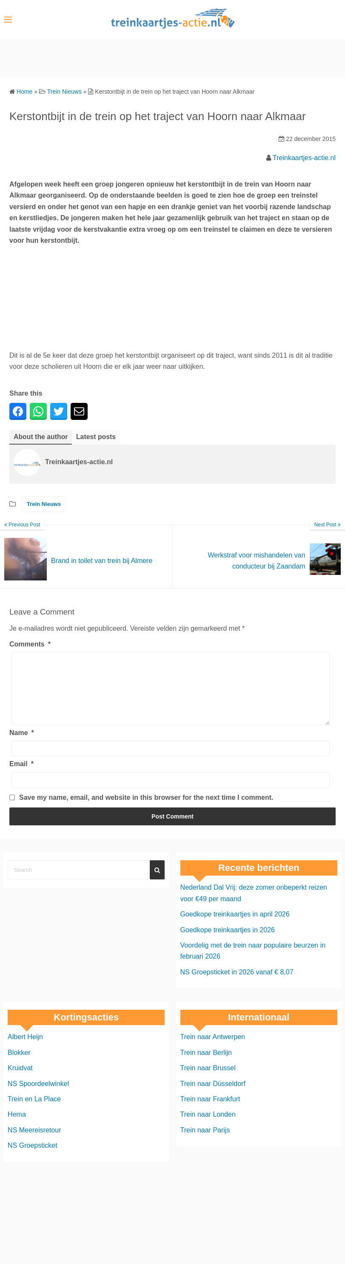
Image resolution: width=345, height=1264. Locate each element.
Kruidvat (20, 1080)
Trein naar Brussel (208, 1080)
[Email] (170, 793)
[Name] (170, 762)
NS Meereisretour (34, 1142)
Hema (17, 1127)
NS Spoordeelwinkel (38, 1096)
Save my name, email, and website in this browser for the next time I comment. (146, 810)
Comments (30, 644)
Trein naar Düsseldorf (212, 1096)
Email (21, 777)
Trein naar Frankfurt (210, 1111)
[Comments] (170, 695)
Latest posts (97, 436)
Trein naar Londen (208, 1127)
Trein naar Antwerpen (212, 1050)
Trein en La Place (34, 1111)
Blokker (19, 1065)
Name (21, 745)
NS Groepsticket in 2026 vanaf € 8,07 (237, 984)
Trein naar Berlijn (206, 1065)
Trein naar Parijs (205, 1142)
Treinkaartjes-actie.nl (304, 157)
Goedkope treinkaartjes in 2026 (227, 942)
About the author (41, 436)
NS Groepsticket (32, 1158)
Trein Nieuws (44, 504)
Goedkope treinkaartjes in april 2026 (235, 927)
